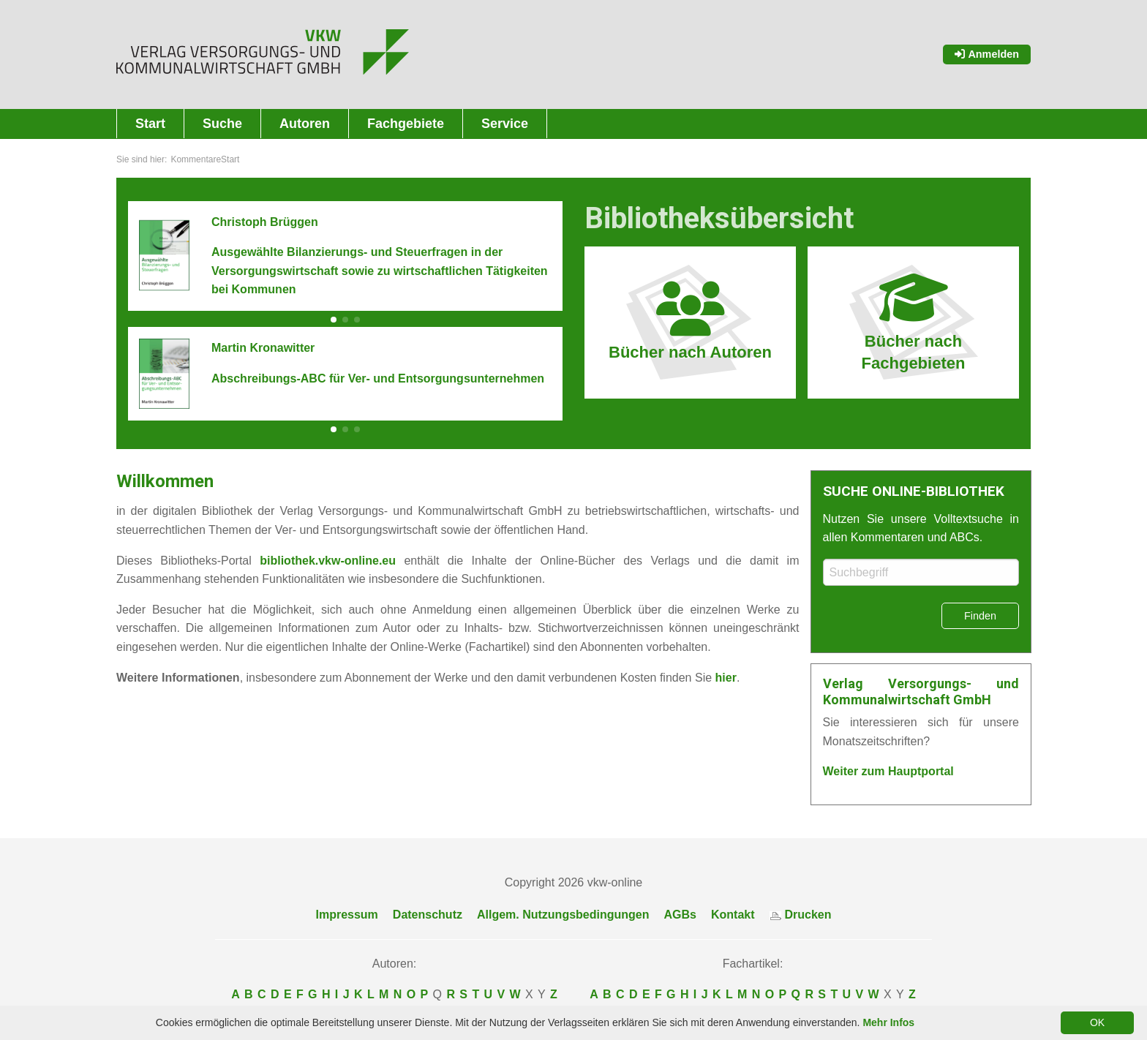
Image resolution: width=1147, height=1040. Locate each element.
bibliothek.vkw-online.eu (328, 560)
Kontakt (733, 914)
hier (726, 677)
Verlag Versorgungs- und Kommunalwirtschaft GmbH (921, 691)
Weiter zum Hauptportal (888, 771)
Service (504, 123)
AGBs (680, 914)
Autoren (304, 123)
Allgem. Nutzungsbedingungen (563, 914)
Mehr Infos (888, 1022)
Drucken (801, 914)
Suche (222, 123)
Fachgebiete (405, 123)
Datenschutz (427, 914)
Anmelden (987, 54)
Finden (980, 616)
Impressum (346, 914)
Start (150, 123)
